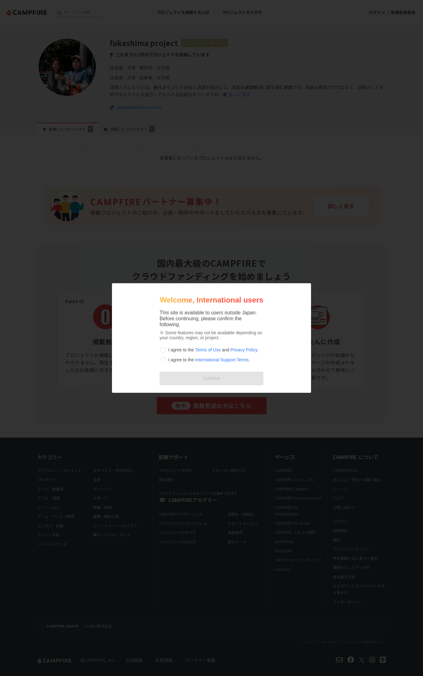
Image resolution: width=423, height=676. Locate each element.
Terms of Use (208, 349)
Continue (211, 378)
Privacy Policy (243, 349)
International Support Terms (222, 359)
